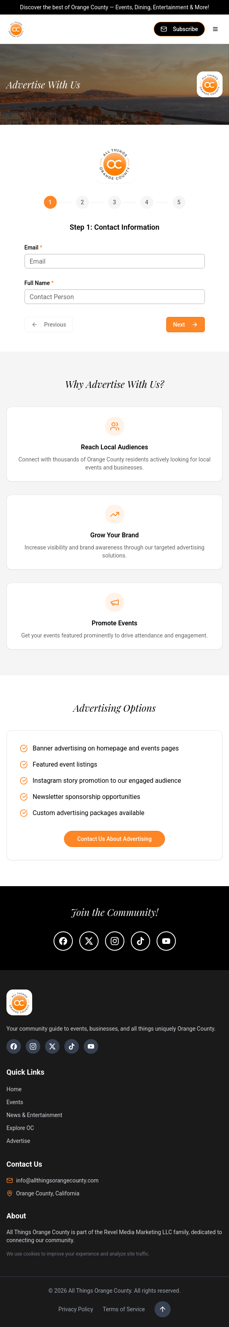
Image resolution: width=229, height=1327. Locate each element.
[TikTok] (71, 1046)
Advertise (18, 1141)
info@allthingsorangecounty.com (52, 1180)
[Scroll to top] (163, 1309)
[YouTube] (91, 1046)
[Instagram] (33, 1046)
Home (14, 1089)
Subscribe (179, 29)
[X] (52, 1046)
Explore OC (20, 1128)
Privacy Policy (75, 1309)
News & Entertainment (34, 1115)
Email (34, 247)
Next (185, 324)
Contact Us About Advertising (114, 839)
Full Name (39, 283)
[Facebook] (13, 1046)
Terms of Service (124, 1309)
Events (14, 1102)
